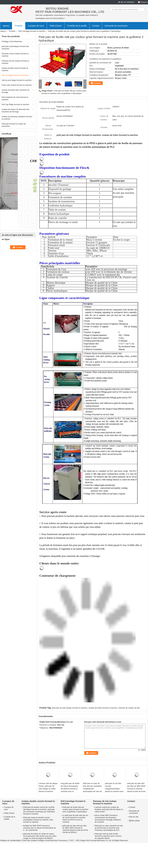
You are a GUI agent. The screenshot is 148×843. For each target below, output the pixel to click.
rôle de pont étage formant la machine (17, 80)
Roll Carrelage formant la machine (31, 31)
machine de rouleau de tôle (129, 708)
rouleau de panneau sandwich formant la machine (17, 118)
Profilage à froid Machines (12, 41)
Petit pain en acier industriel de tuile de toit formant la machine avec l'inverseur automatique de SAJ (109, 828)
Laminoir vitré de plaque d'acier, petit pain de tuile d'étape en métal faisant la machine (48, 787)
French (143, 2)
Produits (18, 26)
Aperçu (6, 26)
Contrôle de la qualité (77, 26)
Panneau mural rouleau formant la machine (15, 55)
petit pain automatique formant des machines (15, 47)
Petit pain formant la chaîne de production (14, 125)
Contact (95, 26)
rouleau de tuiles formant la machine (103, 708)
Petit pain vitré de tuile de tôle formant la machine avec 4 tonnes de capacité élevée (108, 836)
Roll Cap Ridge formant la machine (15, 104)
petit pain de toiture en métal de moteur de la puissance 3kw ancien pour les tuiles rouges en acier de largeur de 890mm (39, 836)
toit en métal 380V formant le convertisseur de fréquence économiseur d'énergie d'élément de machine (108, 818)
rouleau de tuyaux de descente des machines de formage (15, 110)
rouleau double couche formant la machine (15, 69)
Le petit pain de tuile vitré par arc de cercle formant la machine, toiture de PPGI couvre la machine (75, 818)
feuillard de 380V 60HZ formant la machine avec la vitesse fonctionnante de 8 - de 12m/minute (39, 828)
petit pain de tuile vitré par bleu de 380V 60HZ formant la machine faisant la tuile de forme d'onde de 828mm (136, 788)
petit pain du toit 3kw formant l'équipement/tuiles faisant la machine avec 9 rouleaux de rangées (114, 788)
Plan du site (133, 817)
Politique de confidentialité (10, 840)
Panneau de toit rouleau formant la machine (15, 62)
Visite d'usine (56, 26)
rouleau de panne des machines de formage (15, 91)
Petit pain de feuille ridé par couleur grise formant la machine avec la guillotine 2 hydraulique (75, 809)
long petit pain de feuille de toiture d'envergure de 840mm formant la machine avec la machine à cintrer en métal (70, 790)
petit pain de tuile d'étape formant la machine (69, 708)
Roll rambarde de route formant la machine (15, 98)
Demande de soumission (116, 26)
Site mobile (134, 821)
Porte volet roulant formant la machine (17, 85)
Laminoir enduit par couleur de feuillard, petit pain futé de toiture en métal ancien (109, 809)
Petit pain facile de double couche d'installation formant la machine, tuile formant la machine (38, 820)
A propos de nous (36, 26)
